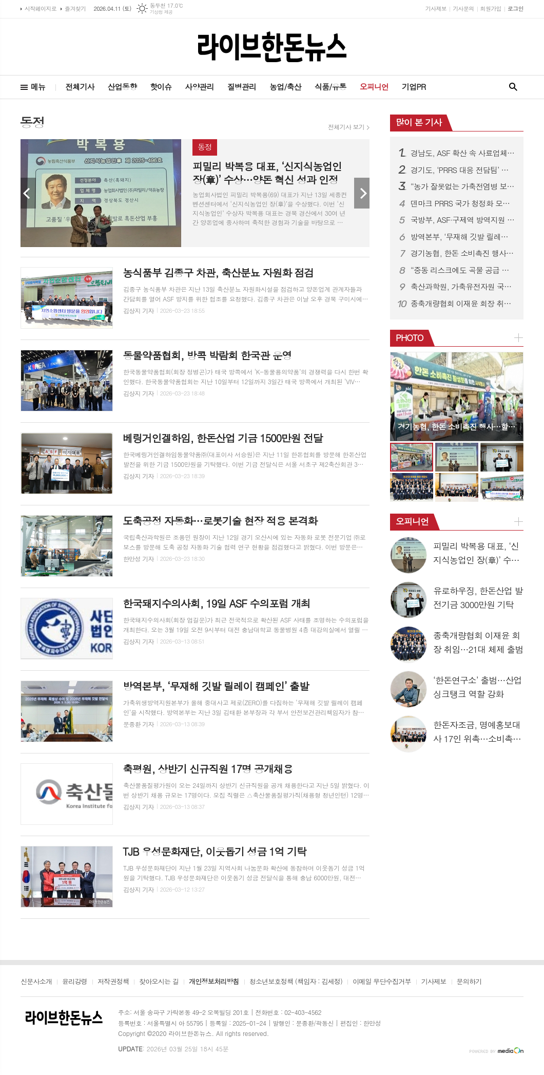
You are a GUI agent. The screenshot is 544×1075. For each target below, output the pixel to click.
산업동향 (122, 86)
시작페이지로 (40, 8)
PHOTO (409, 337)
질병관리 (241, 86)
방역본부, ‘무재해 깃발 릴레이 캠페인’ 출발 (463, 237)
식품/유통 (330, 86)
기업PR (413, 86)
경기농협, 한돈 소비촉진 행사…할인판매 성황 (463, 253)
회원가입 (490, 8)
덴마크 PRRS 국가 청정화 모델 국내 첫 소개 (463, 203)
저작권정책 (113, 982)
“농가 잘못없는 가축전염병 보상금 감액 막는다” (463, 186)
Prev (28, 193)
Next (362, 193)
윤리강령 (74, 982)
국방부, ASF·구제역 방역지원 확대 (463, 220)
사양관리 (199, 86)
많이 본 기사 (418, 122)
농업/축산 (285, 86)
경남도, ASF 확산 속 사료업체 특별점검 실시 (463, 153)
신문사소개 (36, 982)
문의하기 (469, 982)
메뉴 (38, 86)
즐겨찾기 (75, 8)
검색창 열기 (513, 87)
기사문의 (463, 8)
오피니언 (374, 86)
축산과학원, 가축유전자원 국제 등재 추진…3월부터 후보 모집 (463, 286)
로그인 (515, 8)
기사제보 (435, 8)
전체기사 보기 (346, 127)
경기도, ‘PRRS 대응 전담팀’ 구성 (463, 170)
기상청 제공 (161, 12)
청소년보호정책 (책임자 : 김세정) (295, 982)
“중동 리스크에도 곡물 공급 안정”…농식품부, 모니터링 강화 (463, 270)
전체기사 (79, 86)
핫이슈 (160, 86)
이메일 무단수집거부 (382, 982)
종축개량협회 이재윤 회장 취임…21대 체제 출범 (463, 303)
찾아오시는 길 (159, 982)
